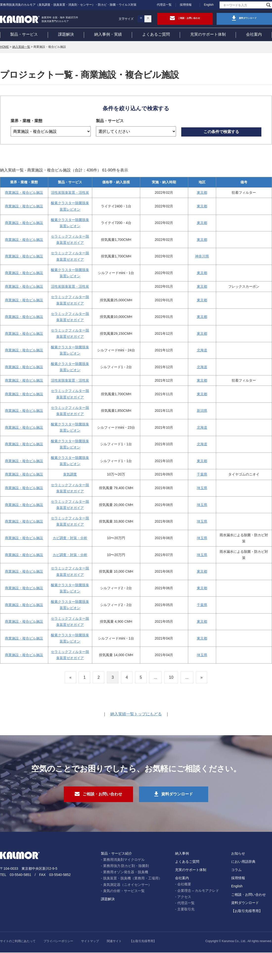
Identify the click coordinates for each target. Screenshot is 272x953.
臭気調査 (70, 474)
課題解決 (66, 34)
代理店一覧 (164, 4)
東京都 (202, 193)
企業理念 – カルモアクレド (198, 891)
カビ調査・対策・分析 (70, 538)
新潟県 (202, 411)
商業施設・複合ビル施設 (24, 193)
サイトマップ (90, 942)
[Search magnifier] (268, 4)
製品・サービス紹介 (116, 854)
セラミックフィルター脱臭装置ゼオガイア (70, 240)
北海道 (202, 350)
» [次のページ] (202, 677)
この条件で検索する (221, 132)
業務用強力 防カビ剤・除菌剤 (126, 866)
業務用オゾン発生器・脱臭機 (125, 873)
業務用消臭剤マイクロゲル (124, 860)
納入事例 (182, 854)
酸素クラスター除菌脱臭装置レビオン (70, 206)
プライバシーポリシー (58, 942)
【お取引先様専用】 (246, 911)
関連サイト (114, 942)
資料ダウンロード (245, 903)
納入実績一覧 (21, 47)
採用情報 (186, 4)
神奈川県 (202, 256)
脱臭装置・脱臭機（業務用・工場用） (132, 879)
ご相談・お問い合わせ (248, 895)
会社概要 (184, 885)
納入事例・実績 (108, 34)
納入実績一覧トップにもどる (136, 714)
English (209, 4)
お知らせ (238, 854)
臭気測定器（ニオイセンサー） (127, 885)
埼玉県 (202, 488)
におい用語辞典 (243, 862)
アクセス (184, 897)
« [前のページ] (70, 677)
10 (171, 677)
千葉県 (202, 474)
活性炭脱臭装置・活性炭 (70, 193)
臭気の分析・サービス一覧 (124, 891)
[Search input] (243, 4)
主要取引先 (186, 910)
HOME (4, 47)
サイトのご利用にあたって (18, 942)
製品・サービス (24, 34)
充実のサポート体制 (208, 34)
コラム (236, 870)
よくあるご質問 (156, 34)
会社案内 (254, 34)
